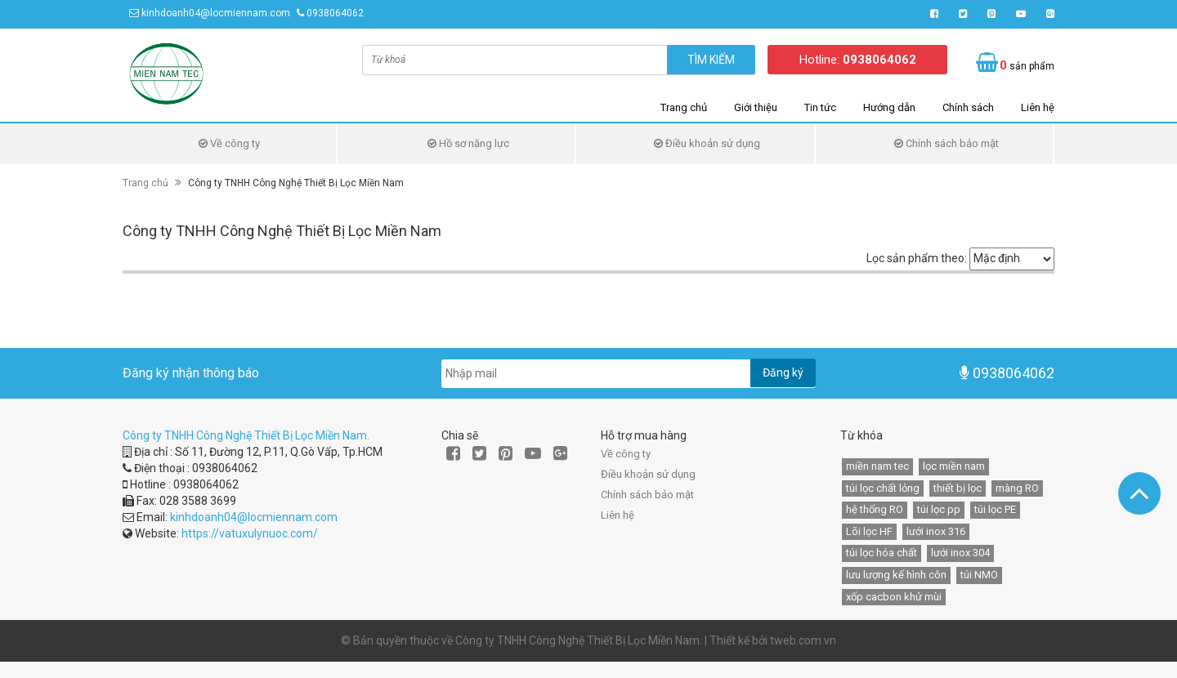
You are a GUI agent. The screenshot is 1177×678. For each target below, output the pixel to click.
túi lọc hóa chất (881, 552)
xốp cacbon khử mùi (894, 597)
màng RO (1017, 488)
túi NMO (979, 575)
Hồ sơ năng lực (468, 143)
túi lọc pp (938, 509)
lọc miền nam (954, 466)
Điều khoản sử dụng (707, 143)
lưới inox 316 (935, 531)
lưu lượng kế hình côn (896, 575)
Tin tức (820, 107)
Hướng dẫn (889, 107)
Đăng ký (783, 372)
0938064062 (335, 13)
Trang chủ (683, 107)
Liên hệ (1037, 107)
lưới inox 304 (960, 552)
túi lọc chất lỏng (883, 488)
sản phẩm (1027, 65)
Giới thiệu (755, 107)
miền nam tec (877, 466)
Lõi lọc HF (869, 531)
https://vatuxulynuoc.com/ (249, 533)
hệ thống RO (874, 509)
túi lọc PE (995, 509)
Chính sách (968, 107)
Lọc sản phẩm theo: (916, 258)
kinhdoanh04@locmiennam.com (215, 13)
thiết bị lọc (957, 488)
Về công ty (229, 143)
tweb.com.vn (803, 640)
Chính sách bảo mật (946, 143)
